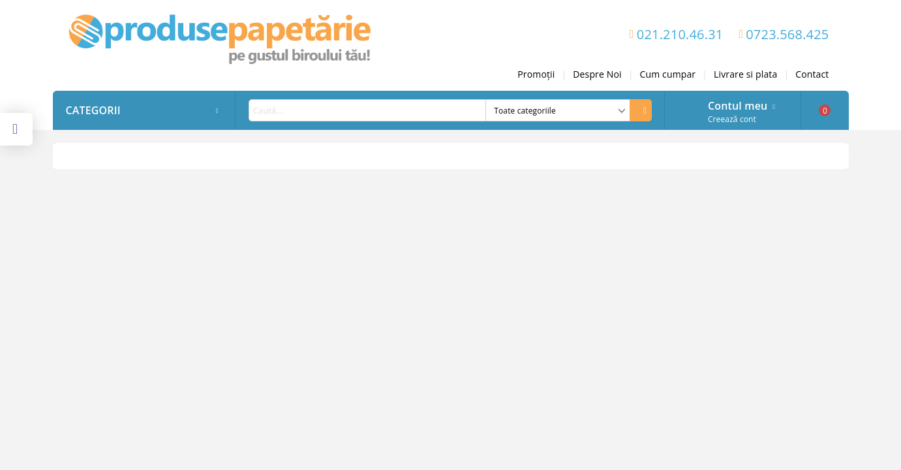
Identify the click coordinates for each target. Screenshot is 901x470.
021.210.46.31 (680, 34)
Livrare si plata (745, 74)
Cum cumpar (668, 74)
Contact (812, 74)
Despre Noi (597, 74)
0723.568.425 (787, 34)
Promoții (536, 74)
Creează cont (732, 119)
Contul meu (737, 104)
